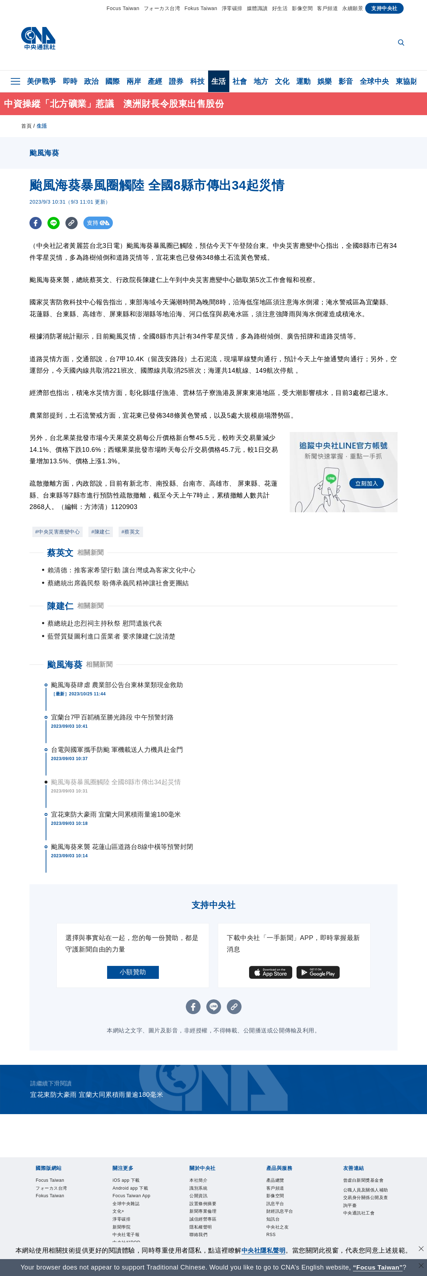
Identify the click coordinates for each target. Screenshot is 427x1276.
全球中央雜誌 (132, 1204)
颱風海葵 (64, 639)
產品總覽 (279, 1155)
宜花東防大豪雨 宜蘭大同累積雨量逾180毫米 (116, 788)
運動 (303, 81)
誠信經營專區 (209, 1204)
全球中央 (374, 81)
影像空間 (302, 8)
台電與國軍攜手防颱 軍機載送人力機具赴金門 (117, 723)
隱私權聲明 (206, 1213)
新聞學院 (126, 1233)
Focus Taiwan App (133, 1189)
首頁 (26, 126)
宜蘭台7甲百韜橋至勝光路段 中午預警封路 (112, 691)
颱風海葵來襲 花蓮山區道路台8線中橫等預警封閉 (122, 821)
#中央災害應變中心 (57, 532)
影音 (346, 81)
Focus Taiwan (122, 8)
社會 (240, 81)
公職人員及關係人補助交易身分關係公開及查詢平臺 (366, 1189)
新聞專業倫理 (209, 1194)
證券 (176, 81)
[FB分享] (35, 223)
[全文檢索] (402, 43)
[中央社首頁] (38, 40)
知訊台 (276, 1204)
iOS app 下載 (132, 1155)
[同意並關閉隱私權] (420, 1249)
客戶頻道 (327, 8)
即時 (70, 81)
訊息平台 (279, 1184)
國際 (112, 81)
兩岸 (134, 81)
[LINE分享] (54, 223)
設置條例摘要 (209, 1184)
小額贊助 (133, 946)
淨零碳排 (232, 8)
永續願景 (352, 8)
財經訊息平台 (286, 1194)
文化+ (121, 1213)
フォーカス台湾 (162, 8)
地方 (261, 81)
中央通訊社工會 (366, 1213)
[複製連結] (72, 223)
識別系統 (202, 1165)
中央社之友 (283, 1213)
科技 (197, 81)
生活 (218, 81)
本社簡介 (202, 1155)
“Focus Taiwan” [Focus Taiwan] (378, 1267)
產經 (155, 81)
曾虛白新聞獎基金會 (366, 1160)
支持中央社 (384, 8)
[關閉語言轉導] (420, 1266)
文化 (282, 81)
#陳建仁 (100, 532)
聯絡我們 (202, 1223)
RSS (273, 1223)
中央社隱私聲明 (263, 1250)
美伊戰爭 (41, 81)
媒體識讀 (257, 8)
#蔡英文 (130, 532)
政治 (91, 81)
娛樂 (324, 81)
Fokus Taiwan (200, 8)
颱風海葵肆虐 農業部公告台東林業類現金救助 (117, 659)
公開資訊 (202, 1175)
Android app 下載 (135, 1170)
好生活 (280, 8)
